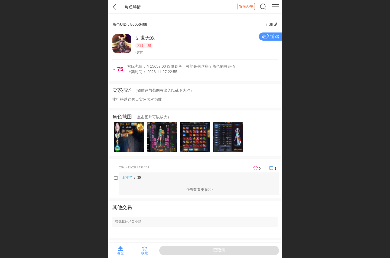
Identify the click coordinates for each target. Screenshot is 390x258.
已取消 (219, 250)
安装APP (246, 6)
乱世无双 (145, 38)
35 (139, 177)
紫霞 (114, 6)
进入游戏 (270, 36)
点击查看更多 (197, 189)
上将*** (127, 177)
